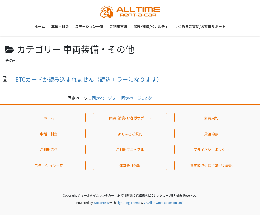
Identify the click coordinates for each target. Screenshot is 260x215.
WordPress (101, 202)
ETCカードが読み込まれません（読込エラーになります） (88, 79)
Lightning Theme (128, 202)
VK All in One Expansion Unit (164, 202)
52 (134, 98)
